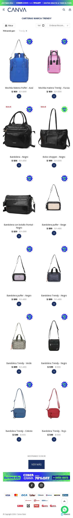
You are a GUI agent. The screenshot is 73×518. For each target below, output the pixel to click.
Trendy (22, 31)
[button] (64, 9)
